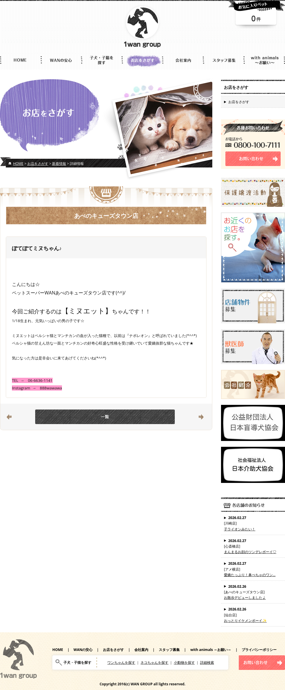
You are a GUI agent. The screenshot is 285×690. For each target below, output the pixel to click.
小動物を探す (184, 662)
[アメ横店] (253, 569)
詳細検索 (207, 662)
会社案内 (141, 649)
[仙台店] (253, 614)
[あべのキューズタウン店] (253, 592)
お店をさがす (37, 163)
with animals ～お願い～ (210, 649)
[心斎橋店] (253, 546)
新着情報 (59, 163)
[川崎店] (253, 523)
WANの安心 (83, 649)
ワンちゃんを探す (121, 662)
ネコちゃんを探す (154, 662)
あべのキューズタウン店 (106, 216)
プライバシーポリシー (259, 649)
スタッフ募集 (169, 649)
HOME (18, 163)
